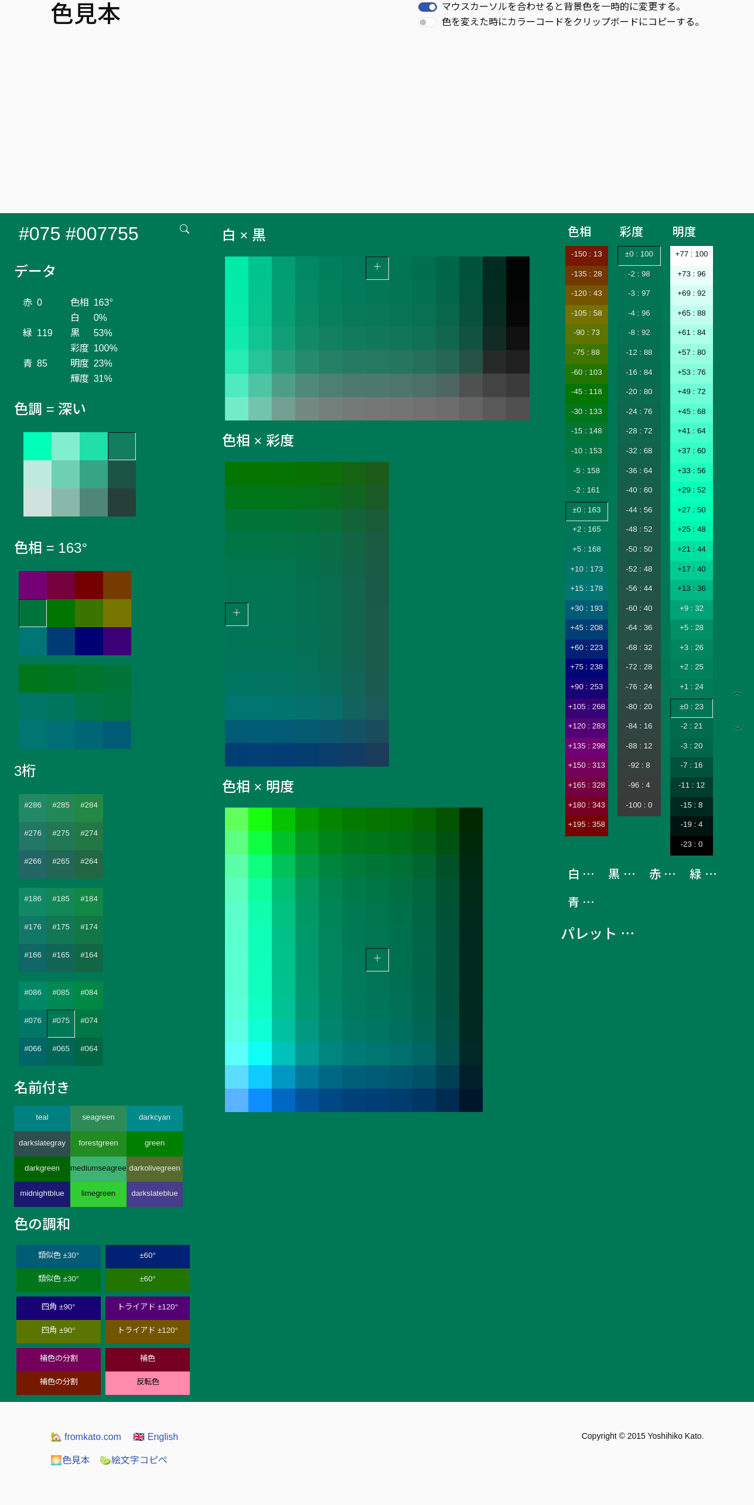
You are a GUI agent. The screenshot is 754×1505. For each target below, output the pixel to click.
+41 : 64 (691, 430)
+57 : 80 (691, 352)
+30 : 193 (586, 608)
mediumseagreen (98, 1168)
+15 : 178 (586, 588)
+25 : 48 (691, 529)
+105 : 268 (586, 706)
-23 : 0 (692, 844)
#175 (61, 926)
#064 (89, 1048)
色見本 (70, 1460)
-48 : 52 (639, 529)
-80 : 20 (639, 706)
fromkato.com (85, 1437)
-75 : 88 (587, 352)
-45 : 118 (586, 391)
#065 (61, 1048)
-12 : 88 (639, 352)
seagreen (98, 1117)
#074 (89, 1020)
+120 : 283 (586, 725)
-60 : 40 (639, 608)
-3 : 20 (692, 745)
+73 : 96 (691, 273)
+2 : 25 (692, 666)
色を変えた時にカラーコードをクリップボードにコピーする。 (573, 22)
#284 (89, 805)
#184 (89, 898)
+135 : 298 (586, 745)
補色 (147, 1358)
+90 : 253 (586, 686)
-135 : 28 (586, 273)
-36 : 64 (639, 470)
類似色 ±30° (58, 1255)
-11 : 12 (691, 785)
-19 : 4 (692, 824)
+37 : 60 (691, 450)
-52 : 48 (639, 569)
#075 (61, 1020)
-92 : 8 (639, 765)
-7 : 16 (692, 765)
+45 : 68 (691, 411)
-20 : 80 (639, 391)
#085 (61, 992)
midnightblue (42, 1193)
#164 (89, 954)
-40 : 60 (639, 489)
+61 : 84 (691, 332)
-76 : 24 (639, 686)
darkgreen (42, 1168)
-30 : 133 (586, 411)
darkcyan (154, 1117)
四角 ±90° (58, 1306)
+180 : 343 (586, 805)
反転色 (148, 1381)
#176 (33, 926)
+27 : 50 (691, 509)
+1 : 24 (692, 686)
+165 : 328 (586, 785)
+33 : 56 (691, 470)
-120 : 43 (586, 293)
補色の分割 (59, 1358)
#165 (61, 954)
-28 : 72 (639, 430)
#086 (33, 992)
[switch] (427, 7)
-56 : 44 (639, 588)
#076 (33, 1020)
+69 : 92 (691, 293)
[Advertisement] (377, 125)
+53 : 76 (691, 372)
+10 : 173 (586, 569)
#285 (61, 805)
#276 (33, 833)
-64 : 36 (639, 627)
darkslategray (42, 1142)
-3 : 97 (639, 293)
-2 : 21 (692, 725)
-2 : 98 (639, 273)
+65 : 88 (691, 313)
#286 (33, 805)
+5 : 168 (586, 549)
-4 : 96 (639, 313)
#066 (33, 1048)
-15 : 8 (692, 805)
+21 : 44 (691, 549)
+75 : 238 (586, 666)
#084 (89, 992)
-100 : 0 (639, 805)
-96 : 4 (639, 785)
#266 (33, 861)
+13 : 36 (691, 588)
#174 (89, 926)
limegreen (98, 1193)
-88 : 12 (639, 745)
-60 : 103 (586, 372)
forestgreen (98, 1142)
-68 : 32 (639, 647)
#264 (89, 861)
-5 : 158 (587, 470)
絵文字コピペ (134, 1460)
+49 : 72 (691, 391)
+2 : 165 (586, 529)
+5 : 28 (692, 627)
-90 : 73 (587, 332)
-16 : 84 (639, 372)
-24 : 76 (639, 411)
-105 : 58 (586, 313)
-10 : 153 (586, 450)
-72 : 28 (639, 666)
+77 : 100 (691, 253)
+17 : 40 (691, 569)
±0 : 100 (639, 253)
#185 (61, 898)
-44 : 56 (639, 509)
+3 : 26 (692, 647)
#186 (33, 898)
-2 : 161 (587, 489)
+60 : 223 (586, 647)
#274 (89, 833)
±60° (147, 1255)
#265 (61, 861)
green (155, 1142)
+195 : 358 (586, 824)
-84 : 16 (639, 725)
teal (42, 1117)
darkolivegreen (154, 1168)
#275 (61, 833)
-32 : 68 (639, 450)
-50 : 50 (639, 549)
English (155, 1437)
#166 (33, 954)
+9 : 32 (692, 608)
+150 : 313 (586, 765)
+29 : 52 (691, 489)
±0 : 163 (586, 509)
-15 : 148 (586, 430)
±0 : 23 (692, 706)
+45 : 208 (586, 627)
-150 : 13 (586, 253)
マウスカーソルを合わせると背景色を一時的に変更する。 (563, 7)
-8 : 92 (639, 332)
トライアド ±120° (147, 1306)
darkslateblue (154, 1193)
